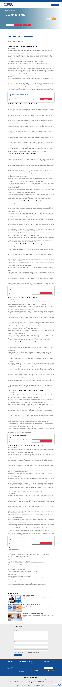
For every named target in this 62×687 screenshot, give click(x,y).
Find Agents (34, 670)
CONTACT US (46, 661)
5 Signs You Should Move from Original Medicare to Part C (32, 613)
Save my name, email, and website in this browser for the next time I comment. (27, 652)
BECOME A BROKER (36, 668)
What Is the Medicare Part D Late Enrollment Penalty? (31, 604)
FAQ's (45, 666)
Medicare (16, 5)
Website (15, 648)
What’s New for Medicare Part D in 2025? (29, 595)
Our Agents (28, 5)
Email (15, 645)
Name (15, 641)
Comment (16, 630)
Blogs (32, 5)
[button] (10, 41)
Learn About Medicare (22, 5)
